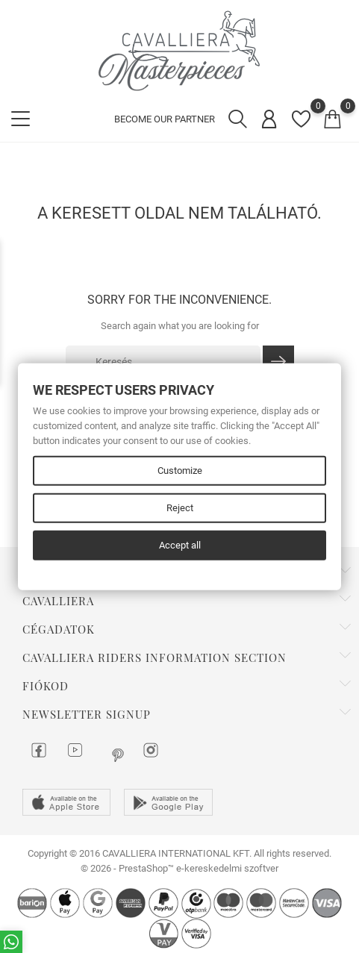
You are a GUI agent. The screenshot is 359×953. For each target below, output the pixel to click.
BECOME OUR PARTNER (164, 119)
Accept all (180, 545)
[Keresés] (163, 362)
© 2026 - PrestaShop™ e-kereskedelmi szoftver (179, 868)
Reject (179, 507)
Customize (179, 470)
